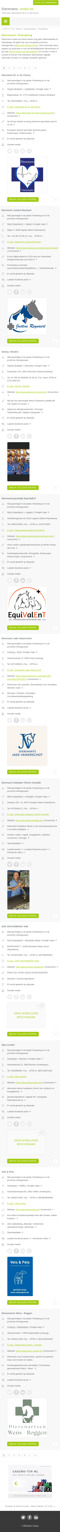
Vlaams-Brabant (14, 89)
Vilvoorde (28, 365)
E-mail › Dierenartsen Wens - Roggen (24, 1345)
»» (35, 68)
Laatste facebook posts (19, 279)
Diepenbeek (22, 1327)
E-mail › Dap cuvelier (17, 1076)
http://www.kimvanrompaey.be (29, 967)
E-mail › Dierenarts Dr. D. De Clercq (23, 107)
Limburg (11, 652)
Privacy (36, 1526)
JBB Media (27, 1526)
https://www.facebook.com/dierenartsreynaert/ (37, 248)
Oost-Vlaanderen (15, 940)
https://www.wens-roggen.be (29, 1351)
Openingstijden (15, 843)
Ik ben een (46, 2)
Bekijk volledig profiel (23, 199)
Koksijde (29, 796)
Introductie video (16, 852)
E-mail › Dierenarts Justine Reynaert (24, 242)
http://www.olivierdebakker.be (29, 820)
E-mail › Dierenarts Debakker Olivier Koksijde (28, 814)
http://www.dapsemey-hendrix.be (31, 392)
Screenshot (13, 116)
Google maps (43, 89)
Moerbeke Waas (32, 940)
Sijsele (29, 224)
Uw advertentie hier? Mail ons (30, 1496)
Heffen (23, 1186)
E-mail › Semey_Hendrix (18, 386)
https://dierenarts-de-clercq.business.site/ (35, 113)
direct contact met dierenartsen (23, 51)
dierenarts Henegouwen (26, 45)
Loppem (29, 512)
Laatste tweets (15, 849)
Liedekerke (29, 89)
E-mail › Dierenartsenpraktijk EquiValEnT (26, 530)
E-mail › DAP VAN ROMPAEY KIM (23, 961)
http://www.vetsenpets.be (27, 1209)
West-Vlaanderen (15, 224)
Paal (19, 652)
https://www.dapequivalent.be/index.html (34, 536)
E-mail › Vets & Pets (16, 1203)
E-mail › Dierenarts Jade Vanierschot (24, 670)
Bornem (23, 1059)
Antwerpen (12, 1059)
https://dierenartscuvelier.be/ (29, 1082)
